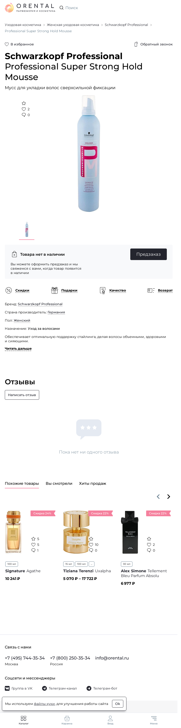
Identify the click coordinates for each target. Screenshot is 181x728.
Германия (56, 312)
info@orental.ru (112, 658)
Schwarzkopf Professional (40, 304)
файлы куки (44, 704)
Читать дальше (18, 348)
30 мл (126, 564)
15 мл (68, 564)
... (91, 564)
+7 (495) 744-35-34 (25, 658)
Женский (22, 320)
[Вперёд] (169, 496)
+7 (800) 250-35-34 (70, 658)
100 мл (11, 564)
